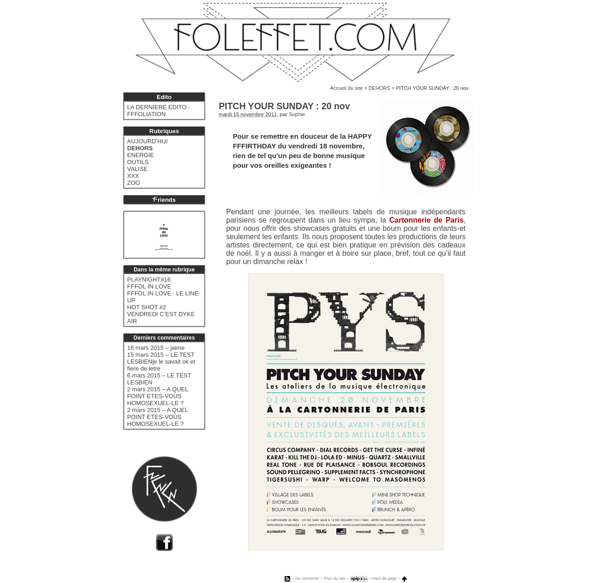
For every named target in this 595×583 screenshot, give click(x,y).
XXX (133, 175)
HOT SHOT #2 (146, 307)
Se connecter (307, 578)
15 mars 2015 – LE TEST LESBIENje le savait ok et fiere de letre (161, 361)
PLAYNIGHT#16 (148, 279)
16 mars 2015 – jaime (156, 347)
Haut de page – (389, 578)
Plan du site (334, 578)
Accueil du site (346, 88)
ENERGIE (140, 155)
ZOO (133, 182)
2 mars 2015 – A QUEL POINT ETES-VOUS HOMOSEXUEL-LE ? (157, 396)
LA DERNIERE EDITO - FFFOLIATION (158, 111)
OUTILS (138, 162)
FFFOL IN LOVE (149, 286)
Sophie (297, 114)
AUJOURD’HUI (147, 141)
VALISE (137, 168)
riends (163, 199)
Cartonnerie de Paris (426, 220)
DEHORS (379, 88)
